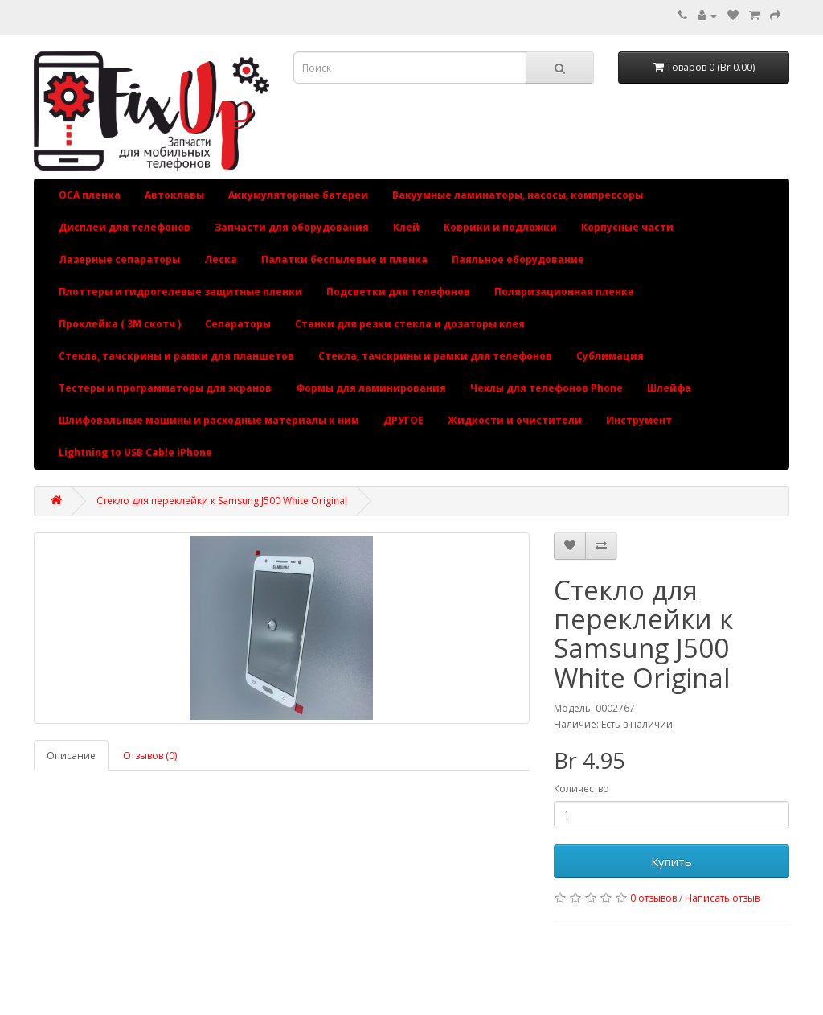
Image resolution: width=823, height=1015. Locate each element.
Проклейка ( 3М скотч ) (120, 324)
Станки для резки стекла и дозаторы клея (410, 324)
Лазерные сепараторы (119, 259)
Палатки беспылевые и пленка (344, 259)
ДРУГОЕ (403, 420)
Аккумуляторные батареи (298, 195)
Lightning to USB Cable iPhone (135, 452)
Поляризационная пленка (564, 291)
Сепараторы (238, 324)
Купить (671, 861)
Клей (406, 227)
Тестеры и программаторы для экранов (165, 388)
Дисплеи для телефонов (124, 227)
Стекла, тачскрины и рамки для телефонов (435, 356)
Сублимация (610, 356)
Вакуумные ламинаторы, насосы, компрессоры (517, 195)
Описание (71, 755)
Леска (220, 259)
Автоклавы (174, 195)
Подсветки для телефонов (398, 291)
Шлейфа (669, 388)
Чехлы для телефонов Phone (546, 388)
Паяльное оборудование (518, 259)
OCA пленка (90, 195)
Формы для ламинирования (371, 388)
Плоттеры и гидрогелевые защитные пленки (180, 291)
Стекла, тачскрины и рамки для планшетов (176, 356)
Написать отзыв (722, 898)
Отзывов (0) (150, 755)
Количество (581, 788)
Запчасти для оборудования (292, 227)
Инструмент (639, 420)
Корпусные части (627, 227)
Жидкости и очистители (515, 420)
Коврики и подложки (500, 227)
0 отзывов (653, 898)
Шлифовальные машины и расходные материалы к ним (209, 420)
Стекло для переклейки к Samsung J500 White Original (221, 501)
